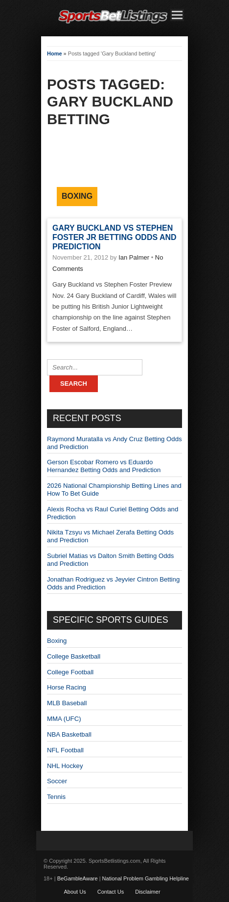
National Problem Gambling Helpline (145, 878)
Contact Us (110, 892)
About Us (75, 892)
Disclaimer (147, 892)
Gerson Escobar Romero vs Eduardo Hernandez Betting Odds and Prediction (103, 466)
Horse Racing (66, 687)
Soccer (57, 781)
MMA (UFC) (64, 718)
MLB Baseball (67, 703)
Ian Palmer (133, 257)
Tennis (56, 796)
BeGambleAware (77, 878)
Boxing (77, 196)
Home (54, 53)
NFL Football (65, 750)
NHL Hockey (65, 765)
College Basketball (73, 656)
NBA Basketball (69, 734)
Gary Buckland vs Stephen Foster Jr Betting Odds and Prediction (114, 237)
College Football (70, 672)
